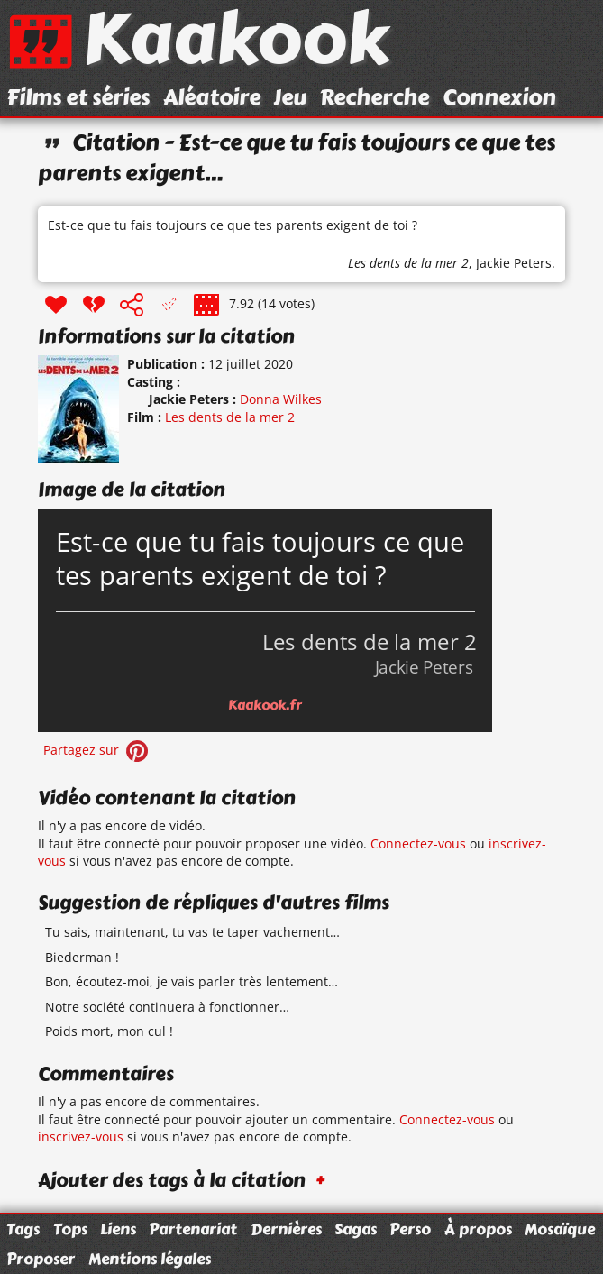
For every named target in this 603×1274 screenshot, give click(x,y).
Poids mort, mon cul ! (109, 1031)
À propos (478, 1229)
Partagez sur (97, 749)
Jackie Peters (514, 262)
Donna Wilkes (281, 399)
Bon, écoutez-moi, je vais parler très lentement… (191, 981)
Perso (410, 1229)
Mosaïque (560, 1229)
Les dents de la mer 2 (408, 262)
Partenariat (193, 1229)
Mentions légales (149, 1258)
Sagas (355, 1229)
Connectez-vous (418, 843)
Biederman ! (82, 957)
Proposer (40, 1258)
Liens (118, 1229)
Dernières (286, 1229)
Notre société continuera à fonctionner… (167, 1006)
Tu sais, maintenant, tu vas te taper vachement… (192, 931)
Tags (23, 1229)
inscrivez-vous (80, 1136)
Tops (70, 1229)
